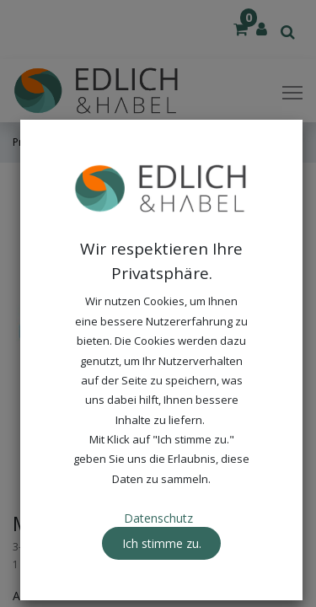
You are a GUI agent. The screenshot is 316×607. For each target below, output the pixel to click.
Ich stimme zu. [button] (161, 543)
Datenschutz (158, 518)
